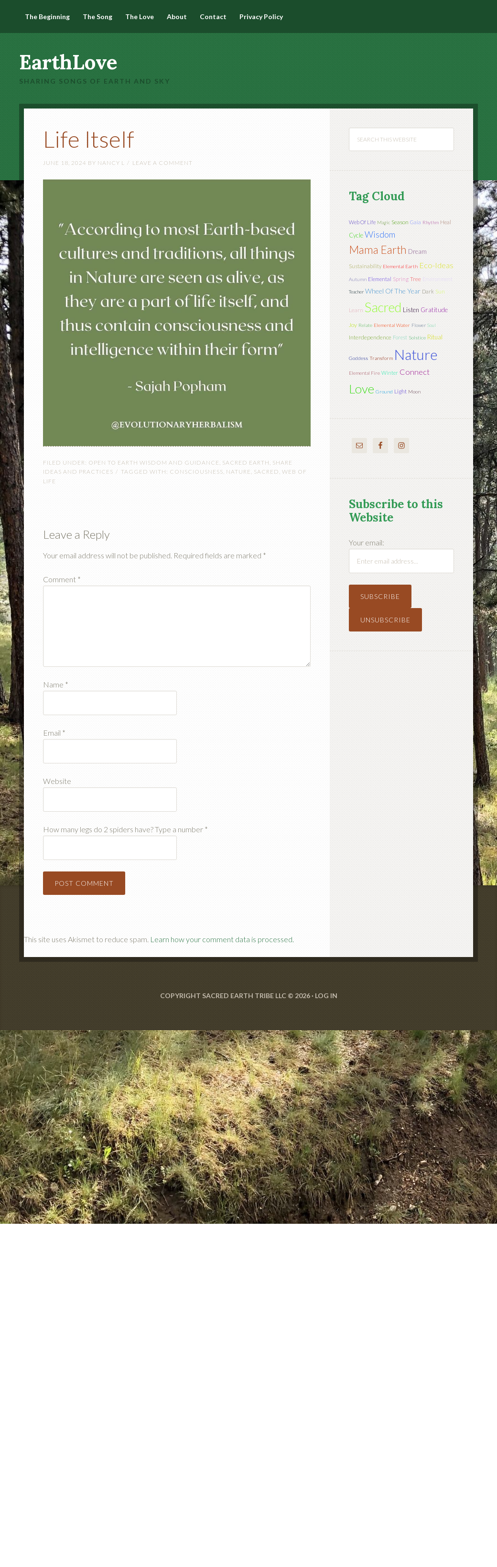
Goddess (358, 358)
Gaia (415, 222)
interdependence (370, 337)
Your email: (366, 542)
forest (400, 337)
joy (353, 324)
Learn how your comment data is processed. (222, 939)
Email (54, 732)
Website (57, 780)
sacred (266, 471)
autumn (358, 279)
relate (365, 325)
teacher (356, 291)
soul (431, 325)
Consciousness (196, 471)
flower (418, 325)
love (361, 388)
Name (55, 684)
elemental (379, 279)
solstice (417, 337)
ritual (435, 337)
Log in (326, 995)
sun (440, 291)
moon (414, 391)
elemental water (392, 325)
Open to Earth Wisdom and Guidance (153, 462)
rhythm (430, 222)
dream (417, 251)
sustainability (365, 266)
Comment (62, 579)
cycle (356, 235)
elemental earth (400, 266)
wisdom (380, 234)
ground (384, 391)
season (400, 222)
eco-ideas (436, 265)
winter (389, 373)
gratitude (434, 310)
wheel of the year (393, 291)
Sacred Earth (246, 462)
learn (356, 310)
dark (428, 291)
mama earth (378, 249)
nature (238, 471)
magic (383, 222)
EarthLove (68, 62)
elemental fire (364, 373)
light (400, 391)
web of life (362, 222)
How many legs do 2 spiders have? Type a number (125, 829)
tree (415, 279)
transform (381, 358)
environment (437, 279)
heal (445, 222)
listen (411, 310)
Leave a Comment (162, 162)
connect (415, 371)
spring (401, 279)
